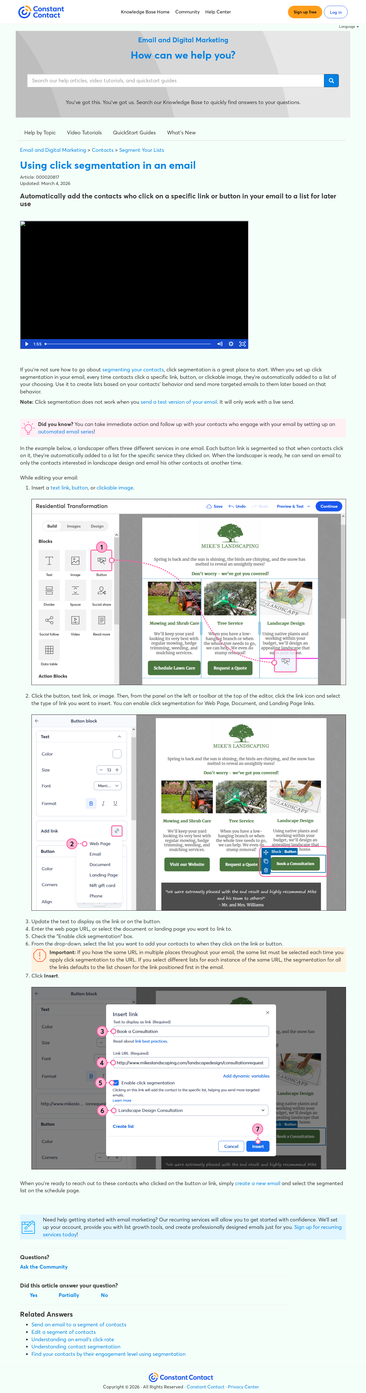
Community (187, 12)
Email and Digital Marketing (53, 150)
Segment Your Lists (141, 150)
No (104, 1295)
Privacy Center (243, 1387)
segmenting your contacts (133, 369)
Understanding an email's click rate (72, 1339)
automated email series (66, 431)
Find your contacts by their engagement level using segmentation (108, 1354)
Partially (69, 1295)
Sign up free (305, 12)
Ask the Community (44, 1266)
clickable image (115, 487)
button (80, 487)
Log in (336, 12)
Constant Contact (205, 1387)
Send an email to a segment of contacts (78, 1324)
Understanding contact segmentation (75, 1346)
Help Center (218, 12)
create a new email (257, 1183)
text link (60, 487)
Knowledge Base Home (145, 12)
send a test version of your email (179, 402)
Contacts (103, 150)
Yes (33, 1295)
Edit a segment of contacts (63, 1332)
